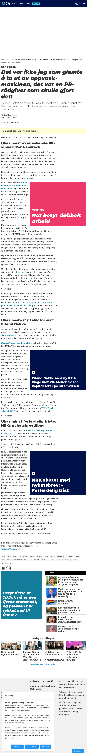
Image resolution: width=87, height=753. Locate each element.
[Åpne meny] (84, 3)
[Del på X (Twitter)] (6, 568)
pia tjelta (68, 556)
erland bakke (53, 560)
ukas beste (7, 563)
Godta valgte (31, 746)
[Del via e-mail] (10, 568)
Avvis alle (45, 746)
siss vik (59, 556)
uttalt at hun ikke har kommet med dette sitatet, (14, 186)
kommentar (39, 560)
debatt (65, 560)
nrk (77, 556)
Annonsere (20, 3)
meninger (6, 560)
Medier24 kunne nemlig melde (15, 343)
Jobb (13, 3)
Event (28, 3)
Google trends (17, 272)
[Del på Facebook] (3, 568)
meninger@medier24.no (11, 549)
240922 (74, 560)
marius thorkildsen (23, 560)
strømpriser (42, 556)
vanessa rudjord (9, 556)
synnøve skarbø (27, 556)
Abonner (36, 3)
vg (52, 556)
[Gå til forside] (6, 3)
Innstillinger (78, 751)
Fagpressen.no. (13, 738)
